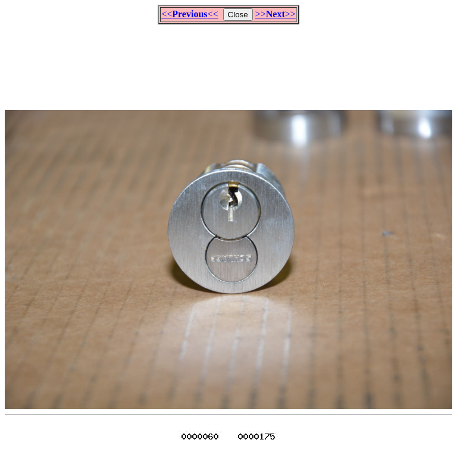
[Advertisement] (228, 62)
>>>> (275, 14)
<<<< (189, 14)
